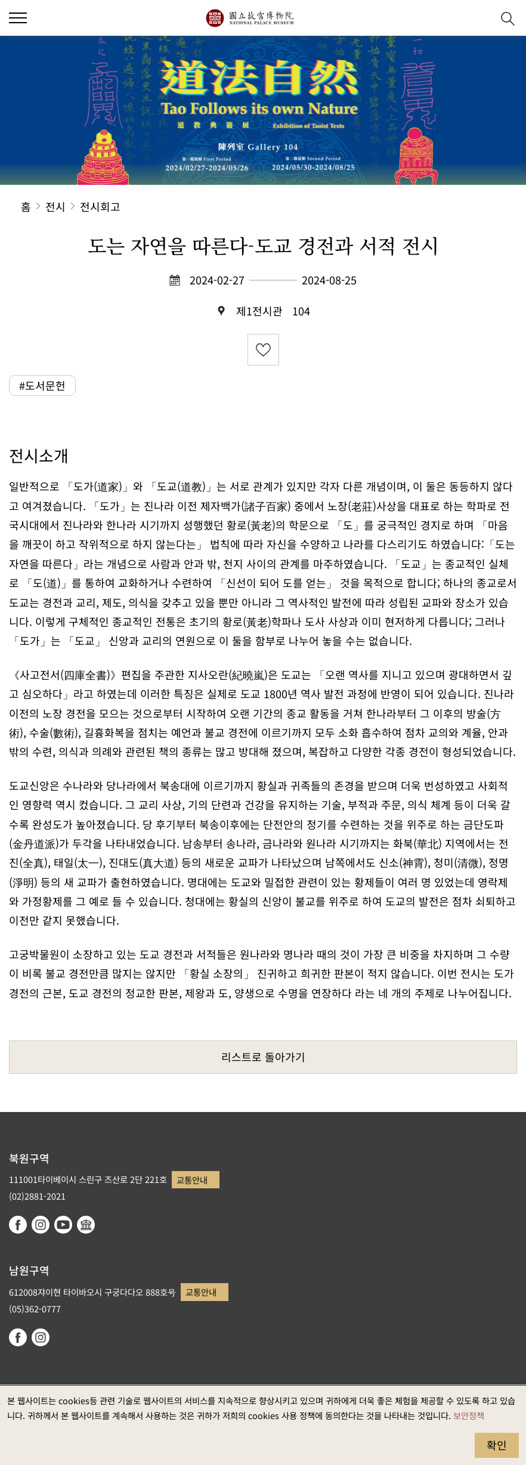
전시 (55, 206)
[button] (18, 18)
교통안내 (192, 1179)
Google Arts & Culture (86, 1225)
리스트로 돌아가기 (263, 1056)
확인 (497, 1444)
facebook (18, 1225)
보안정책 (468, 1415)
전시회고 (100, 206)
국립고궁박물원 (249, 18)
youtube (63, 1225)
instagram (40, 1225)
